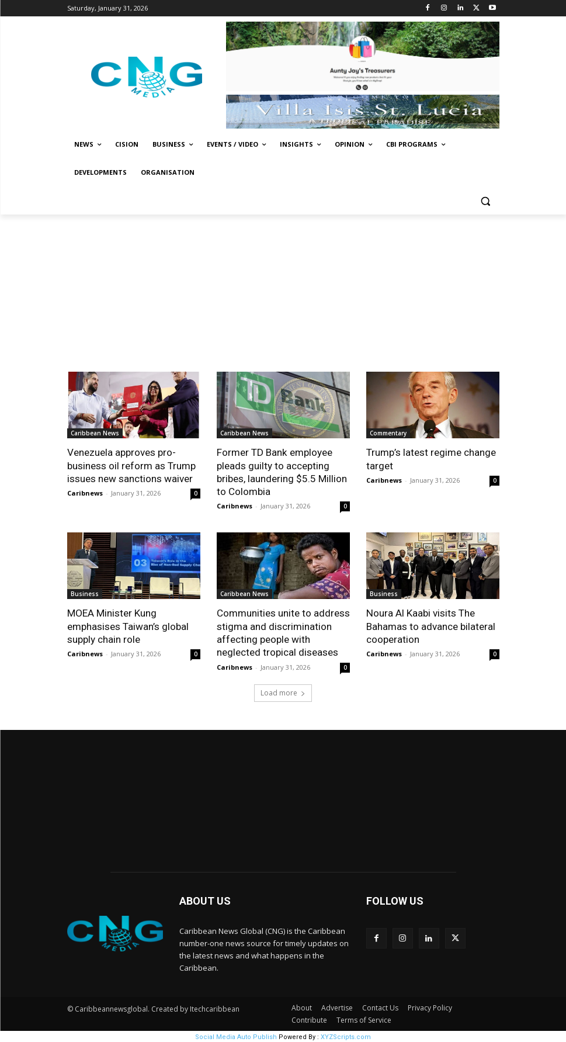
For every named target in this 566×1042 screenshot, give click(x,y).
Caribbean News (95, 433)
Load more (283, 692)
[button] (485, 200)
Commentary (388, 433)
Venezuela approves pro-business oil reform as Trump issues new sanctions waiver (131, 465)
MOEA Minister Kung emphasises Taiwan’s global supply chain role (128, 626)
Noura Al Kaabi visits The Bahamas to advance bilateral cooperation (430, 626)
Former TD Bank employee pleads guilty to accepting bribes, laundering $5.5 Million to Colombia (282, 471)
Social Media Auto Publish (236, 1036)
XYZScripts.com (346, 1036)
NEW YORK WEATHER (283, 799)
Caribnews (85, 493)
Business (85, 594)
